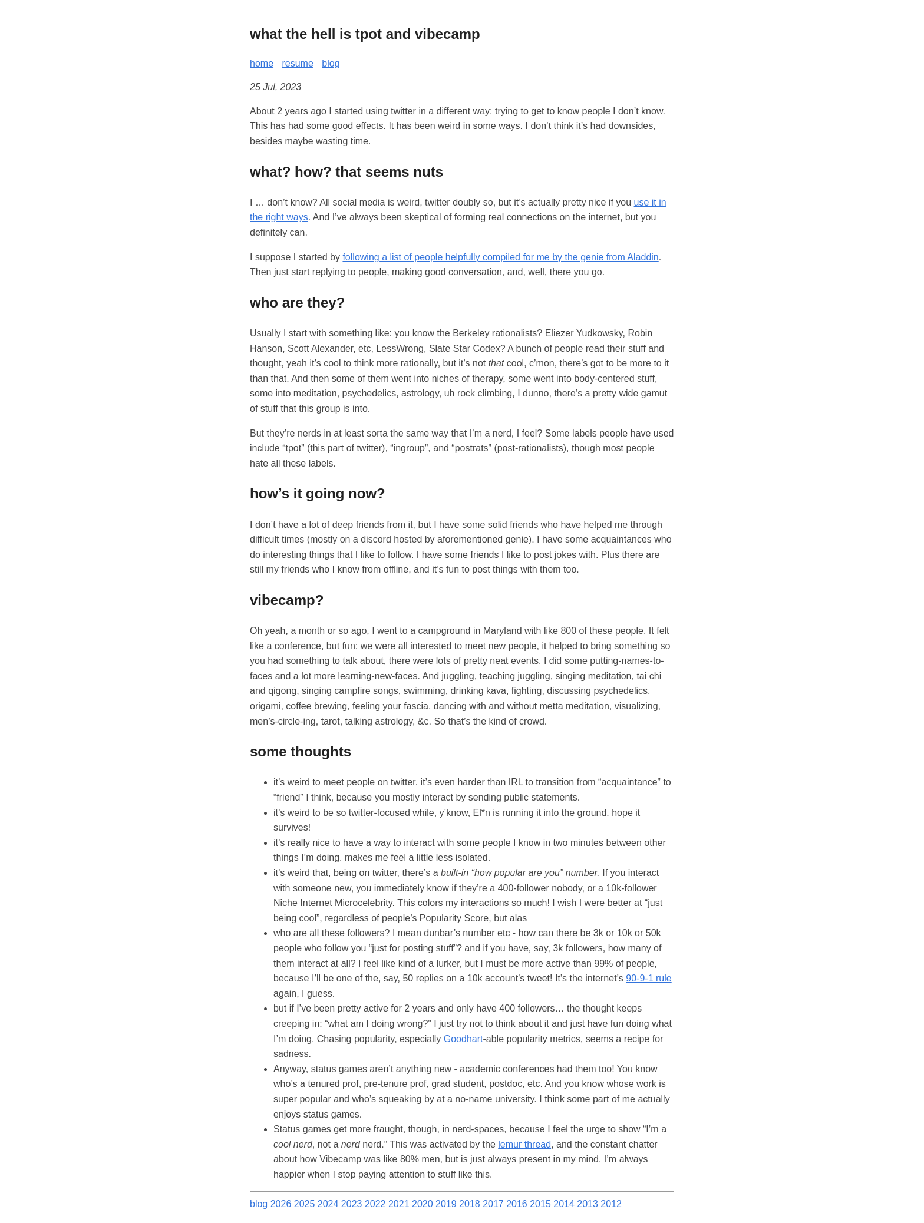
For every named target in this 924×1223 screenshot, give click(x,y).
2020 (422, 1204)
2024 (328, 1204)
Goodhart (463, 1039)
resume (297, 63)
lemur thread (524, 1144)
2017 (493, 1204)
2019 (446, 1204)
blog (330, 63)
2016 (516, 1204)
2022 (375, 1204)
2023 (351, 1204)
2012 (611, 1204)
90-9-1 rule (648, 978)
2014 (564, 1204)
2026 (281, 1204)
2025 (304, 1204)
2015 (540, 1204)
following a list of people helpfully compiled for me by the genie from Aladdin (500, 257)
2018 (469, 1204)
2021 (399, 1204)
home (261, 63)
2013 (587, 1204)
